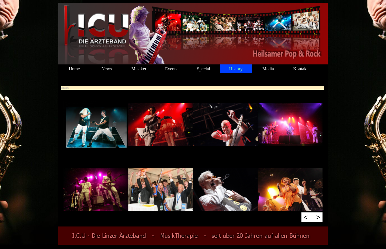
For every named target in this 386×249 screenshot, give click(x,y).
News (106, 68)
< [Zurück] (306, 217)
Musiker (138, 68)
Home (74, 68)
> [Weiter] (318, 217)
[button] (95, 125)
